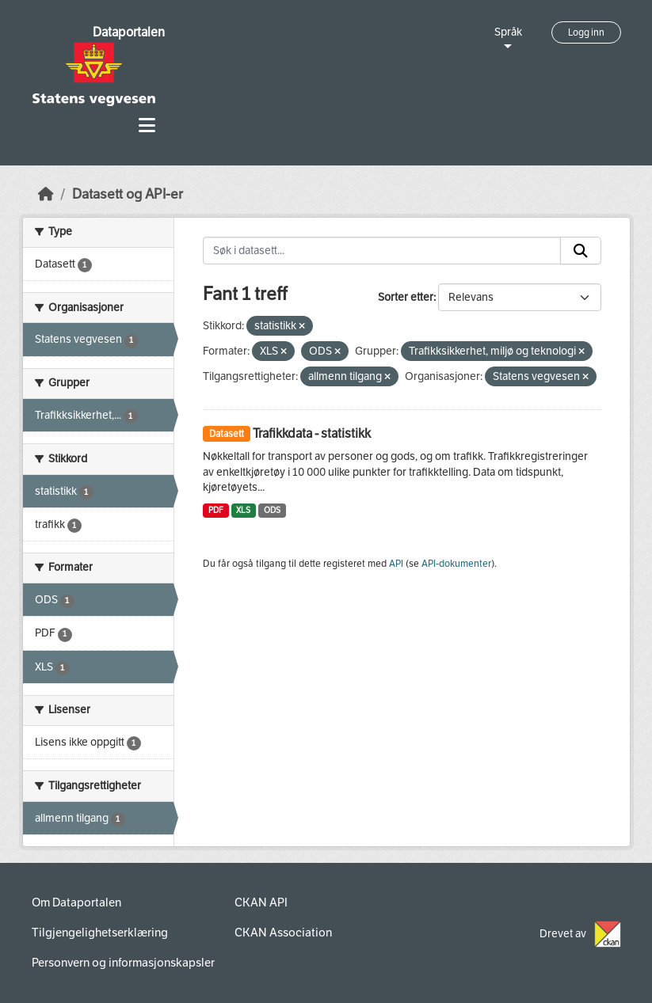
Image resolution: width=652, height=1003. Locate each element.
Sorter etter (405, 297)
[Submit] (580, 251)
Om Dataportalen (76, 902)
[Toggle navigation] (147, 125)
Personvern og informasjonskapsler (123, 963)
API (396, 563)
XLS (243, 510)
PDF (215, 510)
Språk (508, 32)
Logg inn (586, 32)
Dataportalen (129, 32)
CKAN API (261, 902)
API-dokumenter (456, 563)
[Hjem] (46, 194)
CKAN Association (283, 932)
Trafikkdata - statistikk (312, 433)
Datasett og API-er (127, 194)
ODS (272, 510)
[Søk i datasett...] (382, 251)
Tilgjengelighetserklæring (100, 932)
